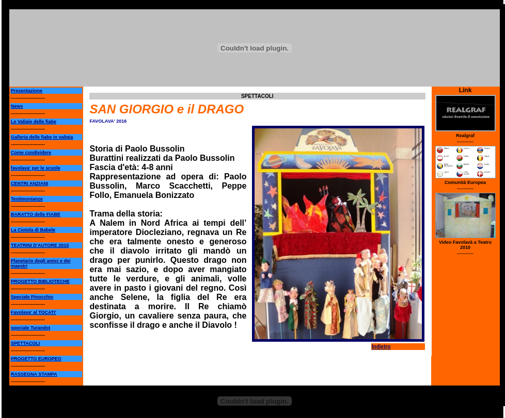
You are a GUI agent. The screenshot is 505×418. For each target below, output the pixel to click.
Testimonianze (27, 199)
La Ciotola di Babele (33, 229)
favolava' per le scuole (35, 168)
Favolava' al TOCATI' (33, 312)
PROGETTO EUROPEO (36, 358)
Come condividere (31, 152)
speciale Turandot (30, 327)
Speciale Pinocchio (32, 296)
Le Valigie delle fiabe (33, 121)
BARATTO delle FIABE (35, 214)
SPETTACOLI (25, 343)
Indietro (381, 346)
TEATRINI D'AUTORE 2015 (40, 245)
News (17, 106)
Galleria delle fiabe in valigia (42, 137)
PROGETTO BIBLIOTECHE (40, 281)
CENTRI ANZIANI (29, 183)
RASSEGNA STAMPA (34, 374)
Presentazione (26, 90)
